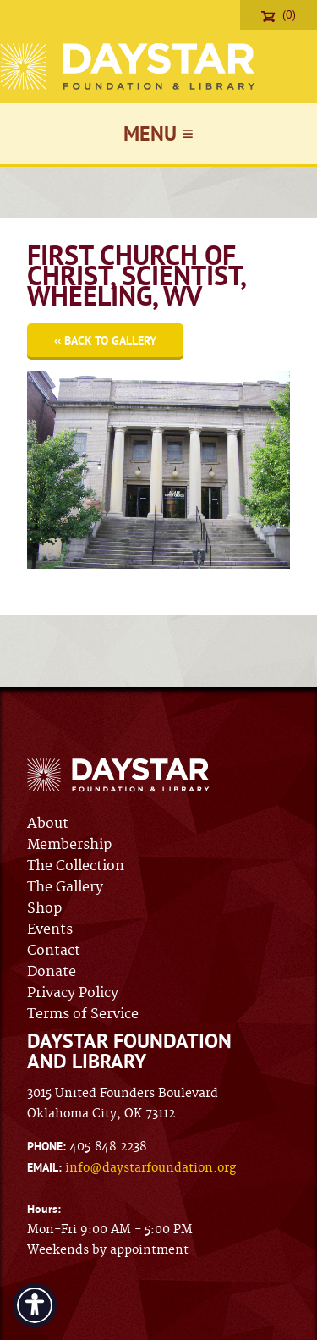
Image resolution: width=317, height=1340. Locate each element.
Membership (69, 844)
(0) (278, 14)
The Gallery (65, 887)
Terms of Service (83, 1014)
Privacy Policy (72, 992)
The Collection (75, 865)
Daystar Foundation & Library (129, 66)
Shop (44, 908)
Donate (51, 971)
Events (50, 929)
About (47, 823)
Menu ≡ (158, 133)
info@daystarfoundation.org (150, 1168)
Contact (53, 950)
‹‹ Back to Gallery (105, 340)
